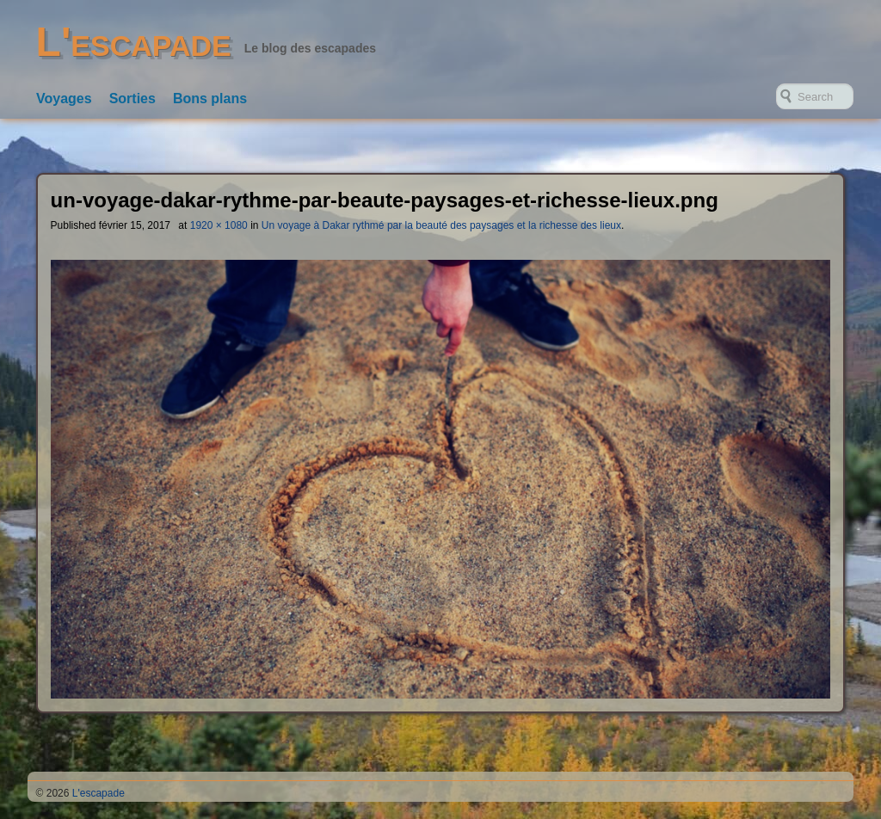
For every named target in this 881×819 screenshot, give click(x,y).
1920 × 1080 (219, 225)
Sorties (132, 98)
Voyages (64, 98)
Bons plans (210, 98)
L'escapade (133, 42)
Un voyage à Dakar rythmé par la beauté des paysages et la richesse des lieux (441, 225)
